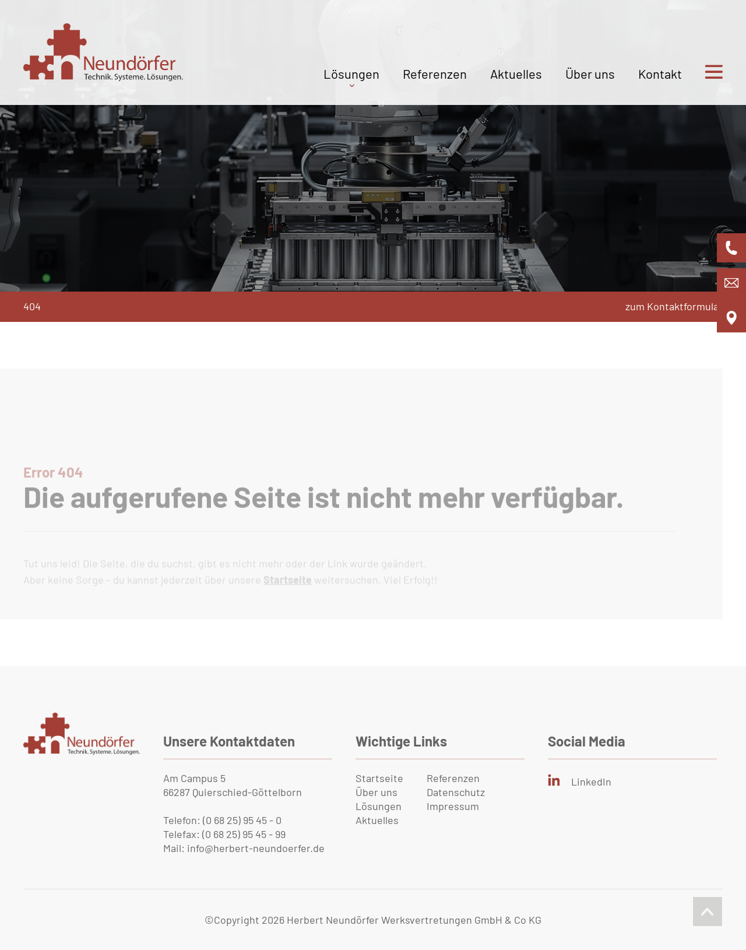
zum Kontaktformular (674, 306)
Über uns (590, 73)
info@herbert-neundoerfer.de (256, 848)
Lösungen (351, 73)
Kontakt (660, 73)
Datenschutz (456, 792)
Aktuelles (516, 73)
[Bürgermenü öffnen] (702, 85)
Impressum (453, 806)
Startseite (379, 778)
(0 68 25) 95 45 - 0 (242, 820)
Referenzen (435, 73)
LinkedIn (591, 781)
